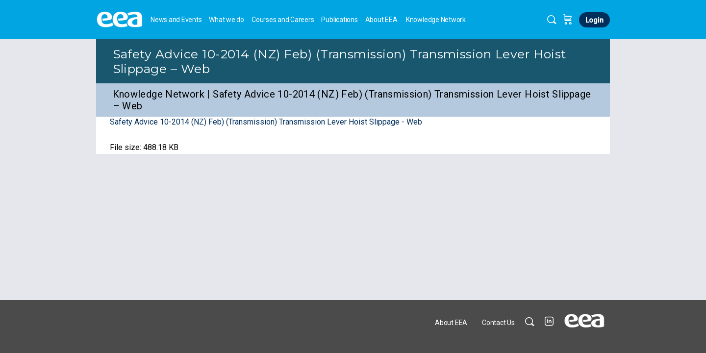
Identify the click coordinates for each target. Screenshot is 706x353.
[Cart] (567, 19)
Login (594, 20)
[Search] (551, 19)
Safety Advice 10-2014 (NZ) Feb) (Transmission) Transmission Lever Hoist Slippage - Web (266, 121)
